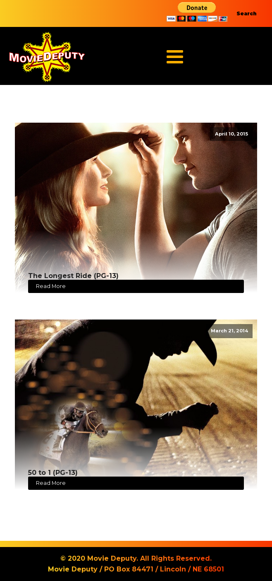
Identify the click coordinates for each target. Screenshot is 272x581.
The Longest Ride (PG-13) (73, 276)
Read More (51, 286)
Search (246, 13)
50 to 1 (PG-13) (53, 473)
